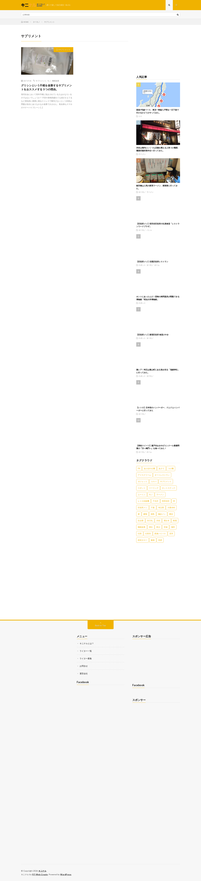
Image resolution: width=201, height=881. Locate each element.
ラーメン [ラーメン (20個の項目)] (160, 494)
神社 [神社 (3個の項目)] (151, 527)
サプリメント (64, 49)
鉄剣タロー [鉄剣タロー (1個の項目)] (142, 540)
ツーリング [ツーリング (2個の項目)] (153, 488)
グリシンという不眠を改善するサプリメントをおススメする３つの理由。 (46, 87)
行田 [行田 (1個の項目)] (140, 533)
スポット (142, 265)
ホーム (157, 265)
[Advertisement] (158, 52)
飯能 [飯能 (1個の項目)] (153, 540)
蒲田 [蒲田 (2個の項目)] (173, 527)
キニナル (42, 871)
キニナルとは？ (87, 643)
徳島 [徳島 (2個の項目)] (152, 514)
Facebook (83, 682)
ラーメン (142, 154)
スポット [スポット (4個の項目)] (141, 488)
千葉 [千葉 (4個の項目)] (153, 507)
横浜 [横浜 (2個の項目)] (171, 514)
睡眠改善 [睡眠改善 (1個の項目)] (141, 527)
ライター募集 (86, 658)
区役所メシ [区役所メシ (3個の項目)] (142, 507)
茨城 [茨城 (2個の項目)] (165, 527)
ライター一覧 (86, 651)
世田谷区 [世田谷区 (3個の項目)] (165, 501)
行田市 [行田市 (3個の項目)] (148, 533)
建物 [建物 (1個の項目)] (145, 514)
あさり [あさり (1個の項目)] (161, 468)
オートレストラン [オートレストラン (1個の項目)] (162, 475)
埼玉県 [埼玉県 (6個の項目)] (161, 507)
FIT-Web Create (40, 874)
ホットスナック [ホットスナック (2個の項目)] (168, 488)
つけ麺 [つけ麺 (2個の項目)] (171, 468)
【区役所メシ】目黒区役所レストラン (152, 261)
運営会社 (84, 673)
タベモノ (142, 192)
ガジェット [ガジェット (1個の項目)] (142, 481)
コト (140, 116)
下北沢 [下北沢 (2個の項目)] (155, 501)
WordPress (65, 874)
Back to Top (100, 625)
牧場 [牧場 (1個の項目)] (175, 520)
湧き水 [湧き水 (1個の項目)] (166, 520)
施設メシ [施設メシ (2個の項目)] (162, 514)
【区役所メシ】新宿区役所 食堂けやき (152, 334)
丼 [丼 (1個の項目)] (174, 501)
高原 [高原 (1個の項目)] (160, 540)
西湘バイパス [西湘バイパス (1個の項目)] (160, 533)
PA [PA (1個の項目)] (139, 468)
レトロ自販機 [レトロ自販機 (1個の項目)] (143, 501)
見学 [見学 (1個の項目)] (171, 533)
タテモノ (150, 376)
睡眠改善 (55, 81)
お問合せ (84, 666)
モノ (49, 81)
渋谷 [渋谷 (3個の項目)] (158, 520)
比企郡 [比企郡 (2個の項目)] (140, 520)
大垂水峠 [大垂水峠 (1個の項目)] (171, 507)
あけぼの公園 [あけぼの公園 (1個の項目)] (149, 468)
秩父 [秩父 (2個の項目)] (158, 527)
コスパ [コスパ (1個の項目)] (153, 481)
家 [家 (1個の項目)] (139, 514)
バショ (149, 230)
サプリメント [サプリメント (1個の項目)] (165, 481)
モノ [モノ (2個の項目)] (151, 494)
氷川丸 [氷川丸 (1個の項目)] (150, 520)
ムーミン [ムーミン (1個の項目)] (141, 494)
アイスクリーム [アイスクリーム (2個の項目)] (144, 475)
